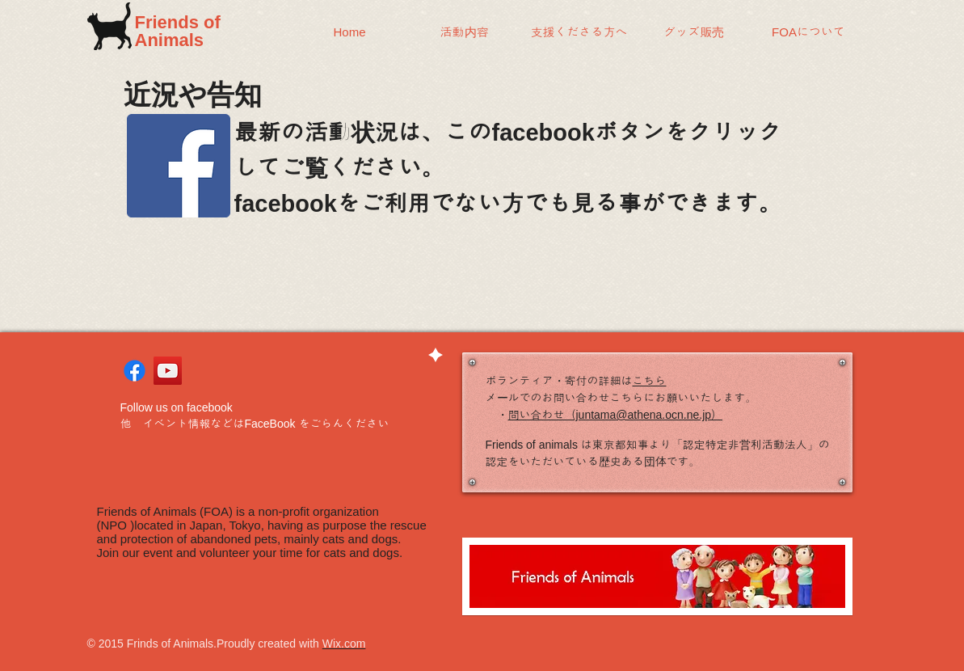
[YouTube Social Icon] (168, 371)
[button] (464, 32)
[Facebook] (178, 165)
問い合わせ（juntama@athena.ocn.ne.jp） (615, 414)
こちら (650, 380)
